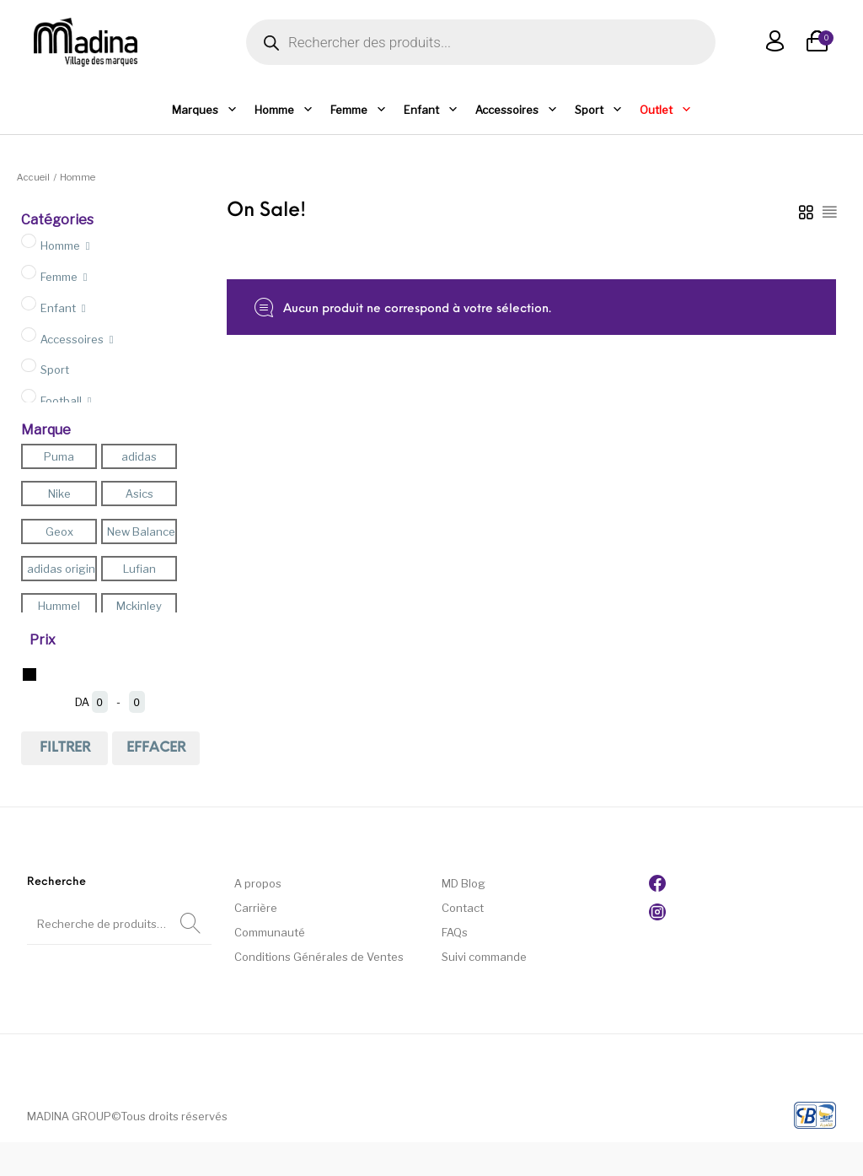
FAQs (455, 932)
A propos (257, 883)
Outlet (666, 110)
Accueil (33, 177)
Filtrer (65, 748)
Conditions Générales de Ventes (319, 956)
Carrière (255, 907)
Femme (358, 110)
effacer (155, 748)
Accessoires (516, 110)
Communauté (269, 932)
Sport (599, 110)
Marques (205, 110)
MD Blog (463, 883)
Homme (284, 110)
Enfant (431, 110)
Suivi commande (484, 956)
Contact (463, 907)
